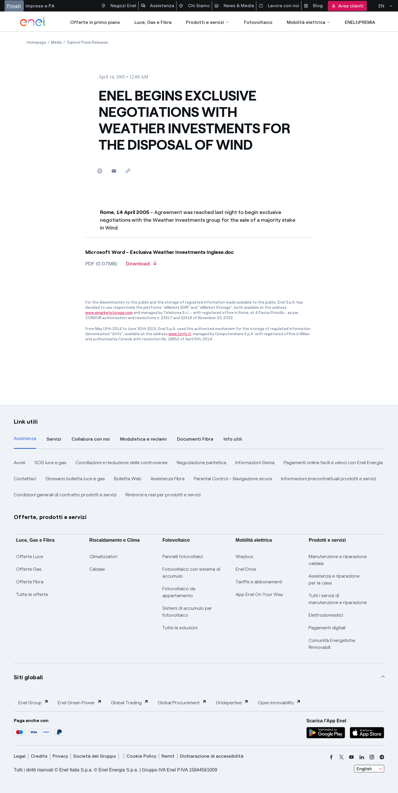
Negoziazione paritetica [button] (201, 462)
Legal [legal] (20, 756)
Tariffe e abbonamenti (259, 581)
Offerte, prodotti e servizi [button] (50, 517)
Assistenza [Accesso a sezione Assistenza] (157, 5)
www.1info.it (179, 334)
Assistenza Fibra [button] (167, 478)
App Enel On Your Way (259, 594)
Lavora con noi (279, 5)
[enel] (33, 21)
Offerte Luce (29, 556)
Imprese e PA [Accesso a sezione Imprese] (40, 6)
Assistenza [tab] (25, 438)
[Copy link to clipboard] (128, 170)
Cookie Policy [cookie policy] (141, 756)
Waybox (244, 556)
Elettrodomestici (326, 615)
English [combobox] (364, 768)
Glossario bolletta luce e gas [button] (75, 478)
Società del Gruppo (94, 756)
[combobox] (369, 768)
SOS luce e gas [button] (50, 462)
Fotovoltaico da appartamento (178, 592)
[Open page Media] (56, 42)
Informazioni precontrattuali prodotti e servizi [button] (328, 478)
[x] (341, 757)
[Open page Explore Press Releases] (87, 42)
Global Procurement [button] (182, 702)
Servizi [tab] (54, 439)
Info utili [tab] (233, 439)
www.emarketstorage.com (109, 312)
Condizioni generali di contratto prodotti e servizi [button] (65, 494)
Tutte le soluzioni (179, 627)
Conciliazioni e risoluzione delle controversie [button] (122, 462)
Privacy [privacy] (60, 756)
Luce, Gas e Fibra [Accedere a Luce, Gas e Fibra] (153, 22)
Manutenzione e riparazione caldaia (338, 560)
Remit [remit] (168, 756)
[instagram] (372, 757)
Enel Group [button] (33, 702)
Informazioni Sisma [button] (254, 462)
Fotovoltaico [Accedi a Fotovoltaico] (258, 22)
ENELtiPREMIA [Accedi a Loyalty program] (360, 22)
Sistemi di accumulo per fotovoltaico (187, 611)
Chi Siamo (194, 5)
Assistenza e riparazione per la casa (334, 579)
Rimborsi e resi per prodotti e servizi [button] (163, 494)
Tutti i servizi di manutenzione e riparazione (338, 599)
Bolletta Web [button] (127, 478)
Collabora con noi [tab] (91, 439)
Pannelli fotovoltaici (182, 556)
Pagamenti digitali (327, 627)
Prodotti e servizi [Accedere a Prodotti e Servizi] (207, 22)
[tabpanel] (199, 479)
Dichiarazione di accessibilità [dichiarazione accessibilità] (211, 756)
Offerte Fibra (29, 581)
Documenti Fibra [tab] (195, 439)
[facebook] (331, 757)
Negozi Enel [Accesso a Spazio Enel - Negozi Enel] (118, 5)
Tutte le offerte (32, 594)
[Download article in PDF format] (141, 266)
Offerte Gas (28, 569)
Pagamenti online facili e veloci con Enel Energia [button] (333, 462)
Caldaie (97, 569)
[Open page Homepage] (36, 42)
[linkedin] (361, 757)
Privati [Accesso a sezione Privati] (14, 6)
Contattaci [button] (25, 478)
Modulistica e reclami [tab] (143, 439)
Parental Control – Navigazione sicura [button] (233, 478)
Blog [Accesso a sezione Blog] (313, 5)
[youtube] (351, 757)
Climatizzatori (103, 556)
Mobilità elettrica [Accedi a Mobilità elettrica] (308, 22)
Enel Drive (246, 569)
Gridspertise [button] (232, 702)
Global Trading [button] (130, 702)
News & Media (234, 5)
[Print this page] (99, 170)
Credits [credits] (39, 756)
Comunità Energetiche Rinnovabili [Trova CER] (332, 644)
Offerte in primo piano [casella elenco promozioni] (95, 22)
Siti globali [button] (28, 677)
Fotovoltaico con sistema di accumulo (191, 572)
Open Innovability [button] (279, 702)
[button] (113, 170)
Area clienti (347, 6)
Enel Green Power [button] (80, 702)
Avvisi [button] (19, 462)
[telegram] (382, 757)
